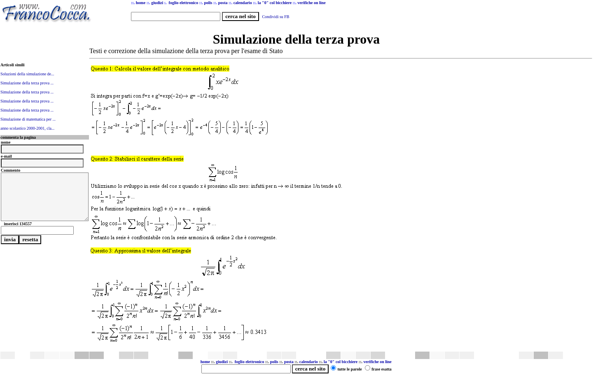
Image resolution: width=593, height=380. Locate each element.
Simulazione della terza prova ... (27, 83)
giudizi (157, 2)
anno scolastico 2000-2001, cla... (27, 128)
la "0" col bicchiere (340, 361)
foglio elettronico (250, 361)
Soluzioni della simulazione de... (27, 74)
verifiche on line (377, 361)
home (205, 361)
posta (289, 361)
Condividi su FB (275, 16)
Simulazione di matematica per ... (28, 119)
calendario (308, 361)
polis (274, 361)
